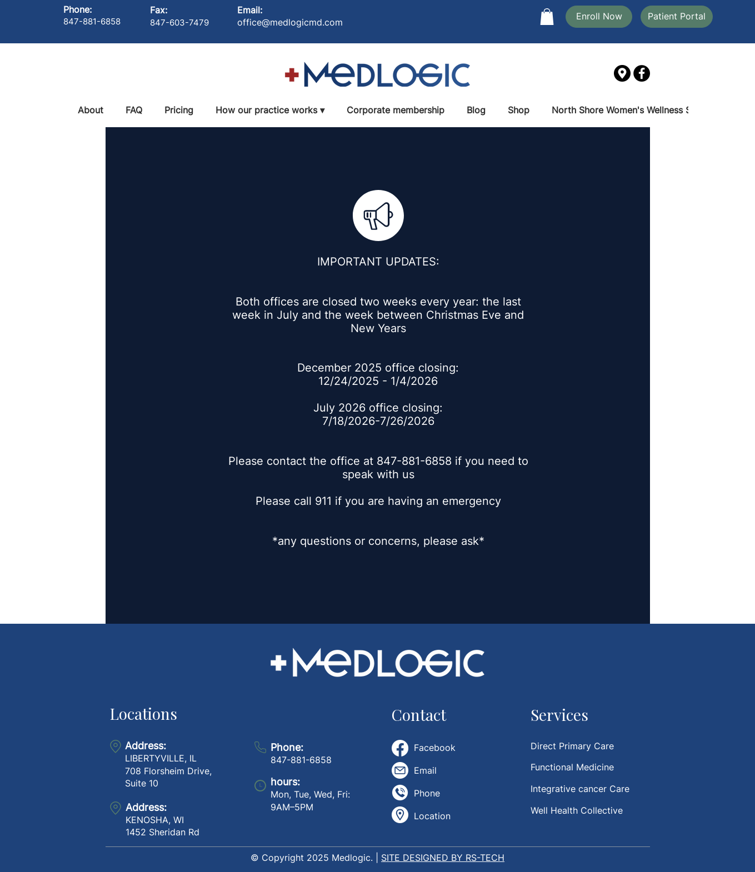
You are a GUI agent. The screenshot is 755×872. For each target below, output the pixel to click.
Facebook (435, 747)
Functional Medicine (572, 767)
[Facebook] (641, 73)
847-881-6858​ (301, 753)
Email (425, 770)
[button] (547, 16)
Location (432, 815)
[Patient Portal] (677, 17)
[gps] (622, 73)
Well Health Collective (577, 810)
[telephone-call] (400, 792)
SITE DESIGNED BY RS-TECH (442, 857)
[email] (400, 770)
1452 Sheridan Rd (162, 832)
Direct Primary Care (572, 745)
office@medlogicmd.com (290, 22)
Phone (427, 793)
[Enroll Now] (599, 17)
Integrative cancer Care (580, 788)
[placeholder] (400, 814)
